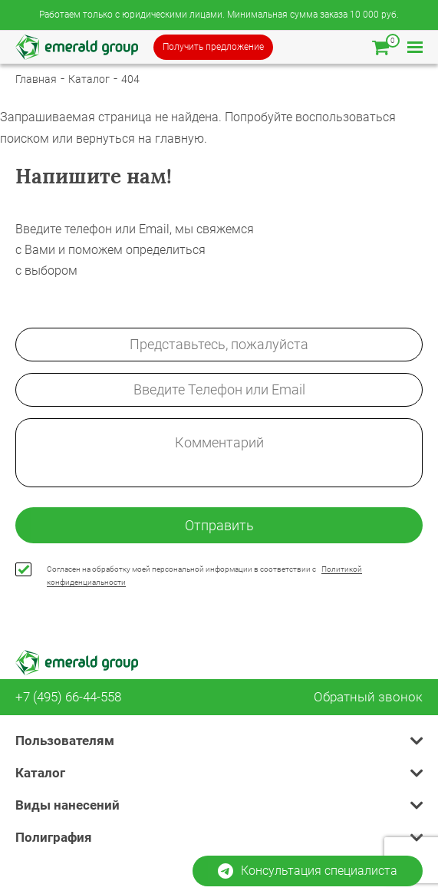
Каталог (89, 79)
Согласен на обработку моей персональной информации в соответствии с (204, 576)
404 (130, 79)
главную (179, 138)
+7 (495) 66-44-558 (68, 697)
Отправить (219, 525)
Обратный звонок (368, 697)
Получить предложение (213, 46)
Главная (36, 79)
